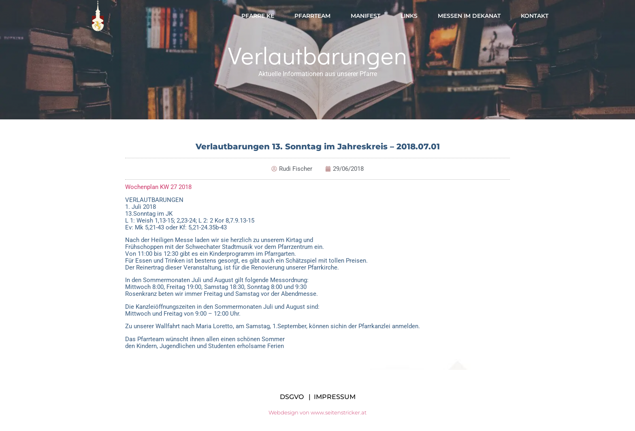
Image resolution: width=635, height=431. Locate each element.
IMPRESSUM (335, 397)
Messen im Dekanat (469, 15)
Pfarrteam (312, 15)
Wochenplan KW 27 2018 (158, 187)
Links (409, 15)
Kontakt (534, 15)
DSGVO (292, 397)
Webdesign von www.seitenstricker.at (317, 412)
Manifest (365, 15)
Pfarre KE (257, 15)
